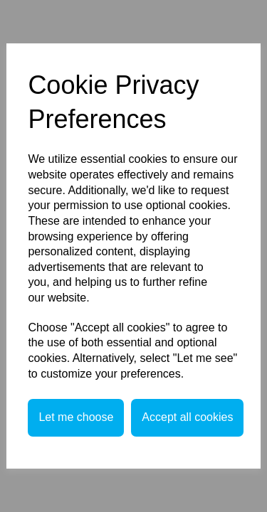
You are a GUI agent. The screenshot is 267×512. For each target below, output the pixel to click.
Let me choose (75, 417)
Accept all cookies (187, 417)
